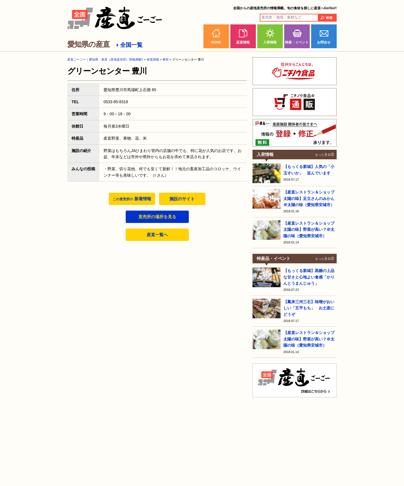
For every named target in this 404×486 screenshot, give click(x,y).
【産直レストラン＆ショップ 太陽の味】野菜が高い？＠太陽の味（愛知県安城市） (308, 229)
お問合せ (323, 42)
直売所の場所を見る (157, 216)
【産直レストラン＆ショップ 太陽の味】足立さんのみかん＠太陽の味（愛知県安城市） (308, 198)
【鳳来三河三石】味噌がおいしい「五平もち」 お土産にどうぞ (308, 308)
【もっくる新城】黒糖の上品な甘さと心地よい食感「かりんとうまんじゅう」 (308, 276)
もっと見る (322, 154)
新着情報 (132, 198)
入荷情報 (270, 42)
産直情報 (243, 42)
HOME (216, 42)
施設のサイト (182, 198)
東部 (165, 59)
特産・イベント (297, 42)
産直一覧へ (157, 234)
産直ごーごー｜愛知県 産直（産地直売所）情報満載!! (105, 59)
